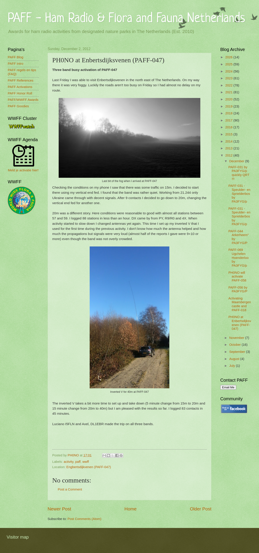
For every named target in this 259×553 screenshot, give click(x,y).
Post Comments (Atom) (84, 519)
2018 (229, 113)
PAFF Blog (15, 57)
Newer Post (59, 508)
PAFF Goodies (18, 106)
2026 (229, 57)
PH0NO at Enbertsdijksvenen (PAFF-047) (239, 322)
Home (130, 508)
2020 (229, 99)
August (234, 359)
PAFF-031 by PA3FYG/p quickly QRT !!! (238, 173)
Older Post (200, 508)
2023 (229, 78)
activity (68, 461)
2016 (229, 127)
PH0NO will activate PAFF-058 (237, 276)
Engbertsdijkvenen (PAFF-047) (88, 467)
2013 (229, 148)
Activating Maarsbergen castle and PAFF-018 (239, 304)
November (237, 338)
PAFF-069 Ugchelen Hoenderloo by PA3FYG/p (238, 257)
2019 (229, 106)
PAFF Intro (15, 63)
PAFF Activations (20, 87)
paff (78, 461)
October (235, 344)
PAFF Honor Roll (20, 93)
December (237, 161)
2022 (229, 85)
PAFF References (20, 80)
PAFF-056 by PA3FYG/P (237, 289)
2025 (229, 64)
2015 (229, 134)
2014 (229, 141)
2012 (229, 155)
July (232, 365)
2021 (229, 92)
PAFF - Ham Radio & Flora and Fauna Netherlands (126, 19)
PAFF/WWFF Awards (23, 100)
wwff (85, 461)
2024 (229, 71)
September (237, 352)
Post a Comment (70, 489)
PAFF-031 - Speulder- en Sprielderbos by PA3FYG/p (239, 193)
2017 (229, 120)
